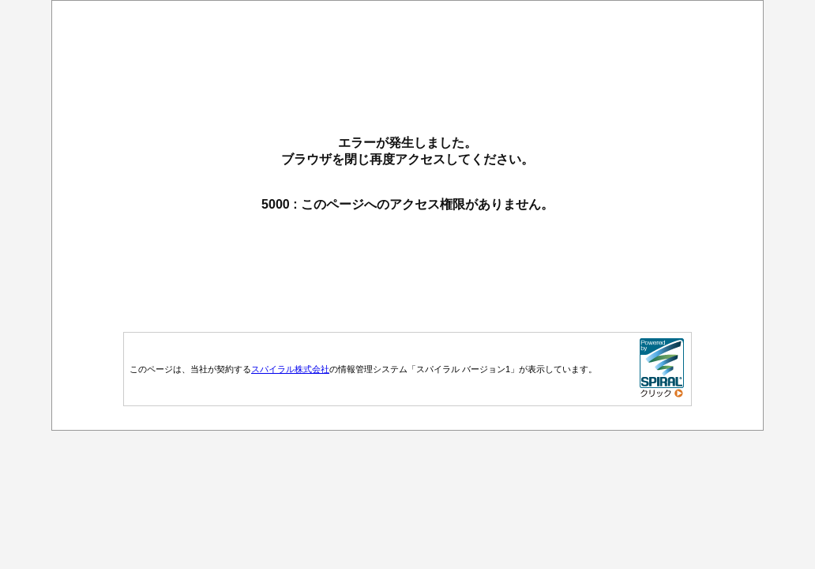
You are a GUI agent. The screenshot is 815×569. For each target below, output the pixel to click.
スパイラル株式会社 (290, 369)
